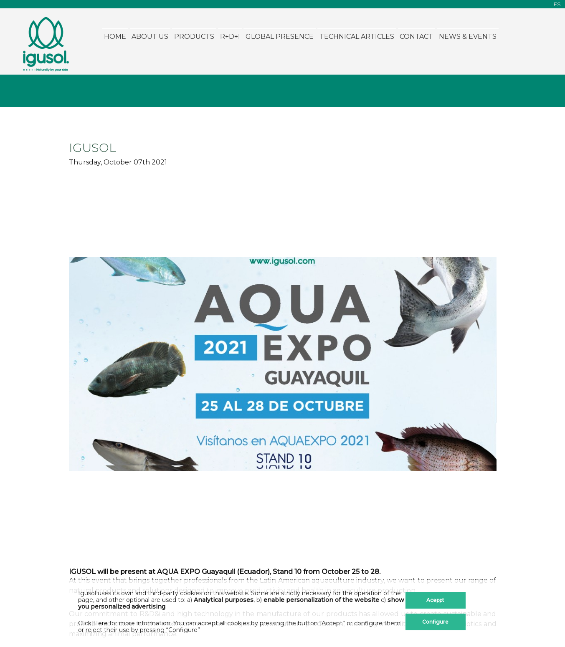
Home (115, 36)
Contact (416, 36)
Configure (435, 622)
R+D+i (230, 36)
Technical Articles (356, 36)
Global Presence (280, 36)
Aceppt (435, 600)
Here (100, 623)
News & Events (468, 36)
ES (557, 4)
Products (194, 36)
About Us (150, 36)
